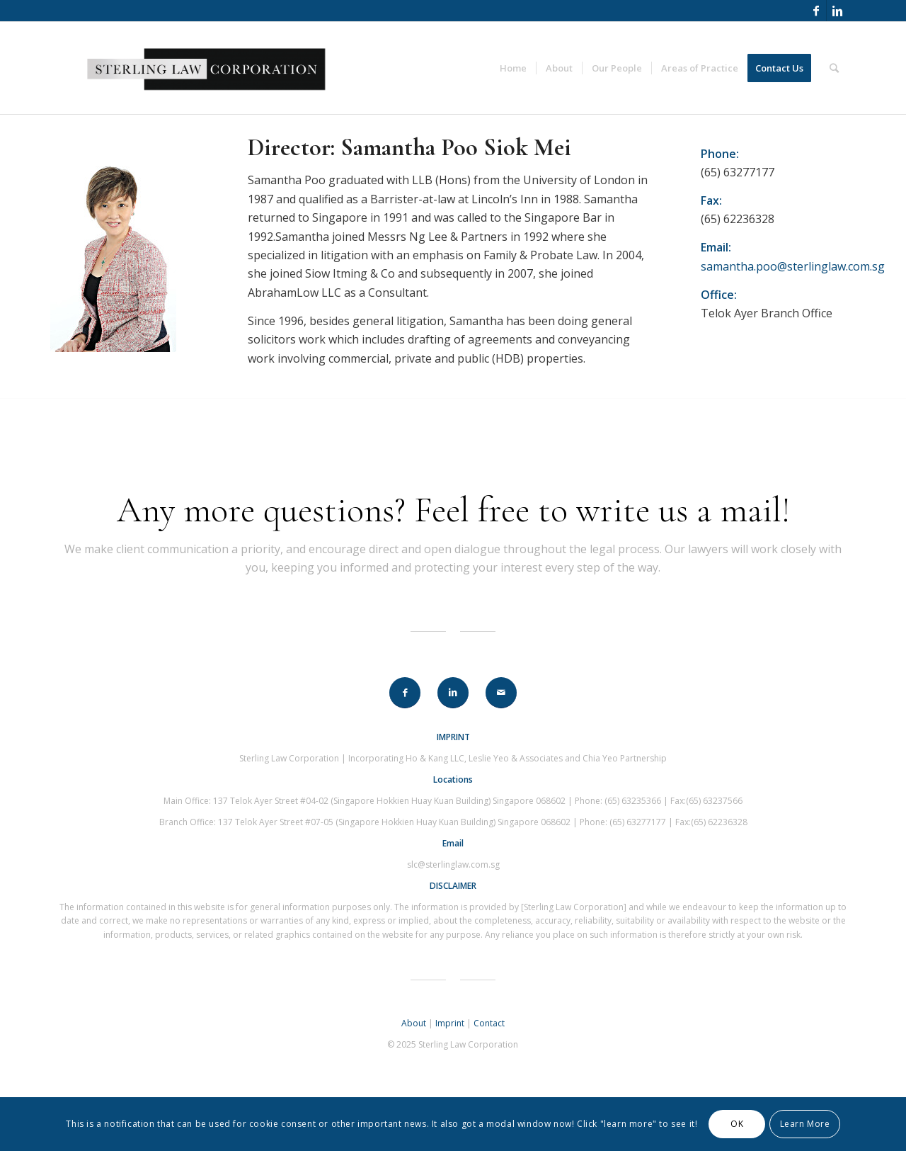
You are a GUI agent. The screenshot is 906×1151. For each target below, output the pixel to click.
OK (736, 1124)
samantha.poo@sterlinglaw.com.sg (793, 266)
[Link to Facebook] (815, 10)
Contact (489, 1023)
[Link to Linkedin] (837, 10)
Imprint (449, 1023)
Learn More (805, 1124)
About (413, 1023)
